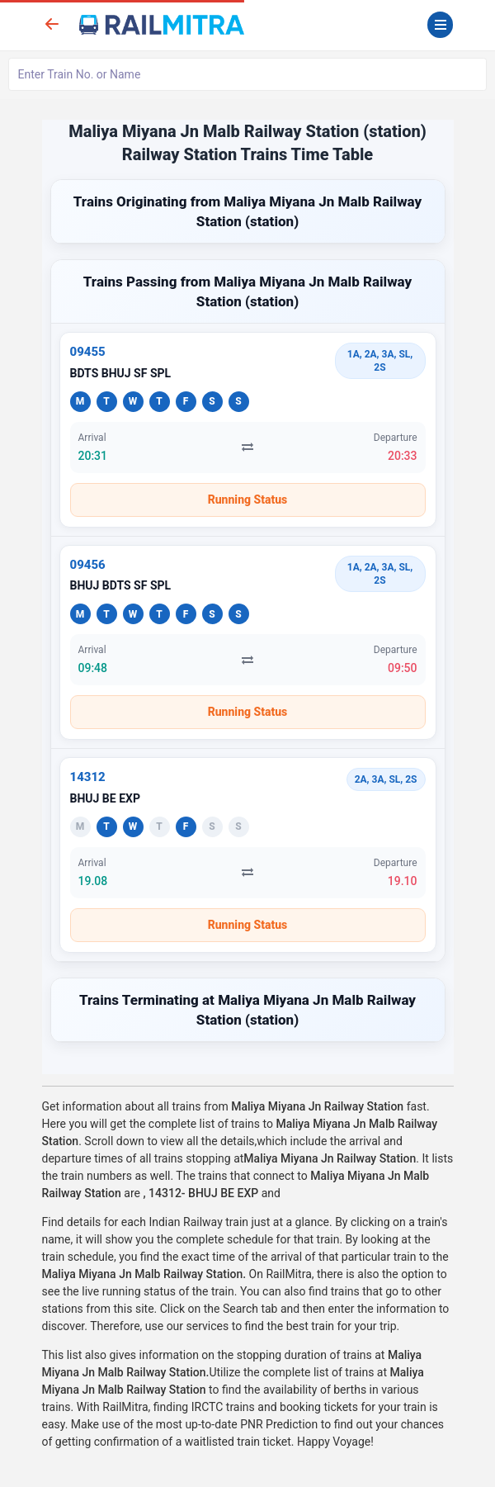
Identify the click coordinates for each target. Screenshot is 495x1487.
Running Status (248, 499)
